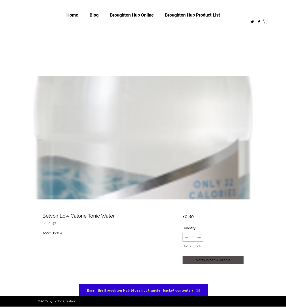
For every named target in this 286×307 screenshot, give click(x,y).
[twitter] (252, 21)
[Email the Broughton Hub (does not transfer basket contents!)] (143, 290)
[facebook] (259, 21)
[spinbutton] (192, 237)
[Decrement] (186, 237)
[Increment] (199, 237)
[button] (265, 21)
